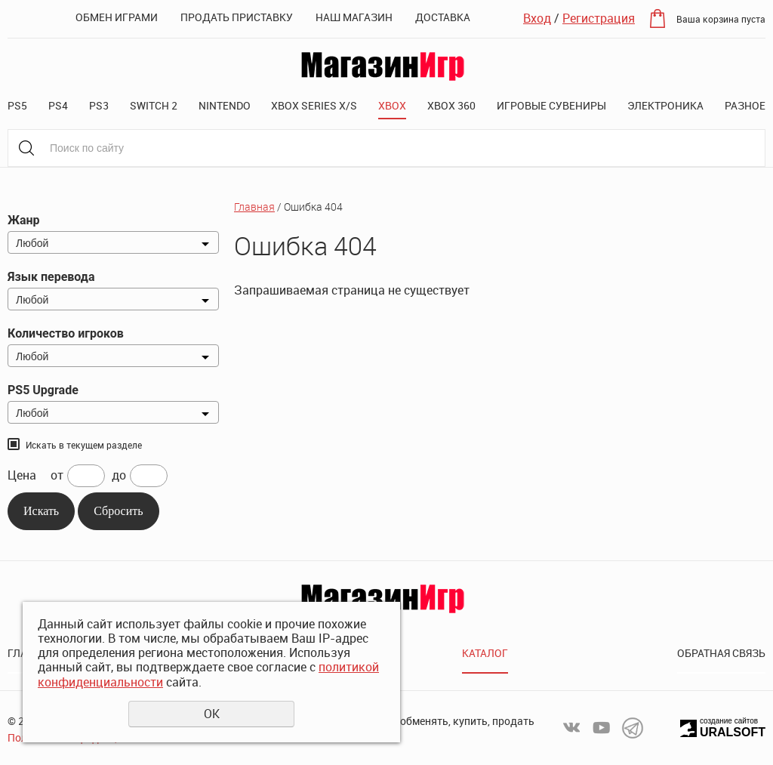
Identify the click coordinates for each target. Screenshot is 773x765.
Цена (22, 475)
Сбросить (118, 510)
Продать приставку (236, 17)
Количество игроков (66, 333)
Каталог (485, 653)
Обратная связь (721, 653)
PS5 (17, 105)
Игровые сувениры (551, 105)
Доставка (442, 17)
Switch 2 (153, 105)
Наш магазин (354, 17)
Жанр (24, 220)
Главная (254, 206)
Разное (745, 105)
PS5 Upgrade (43, 390)
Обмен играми (116, 17)
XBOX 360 (451, 105)
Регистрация (598, 18)
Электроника (665, 105)
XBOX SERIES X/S (314, 105)
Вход (537, 18)
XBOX (392, 105)
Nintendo (225, 105)
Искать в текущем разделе (84, 445)
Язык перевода (51, 277)
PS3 (99, 105)
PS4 (58, 105)
